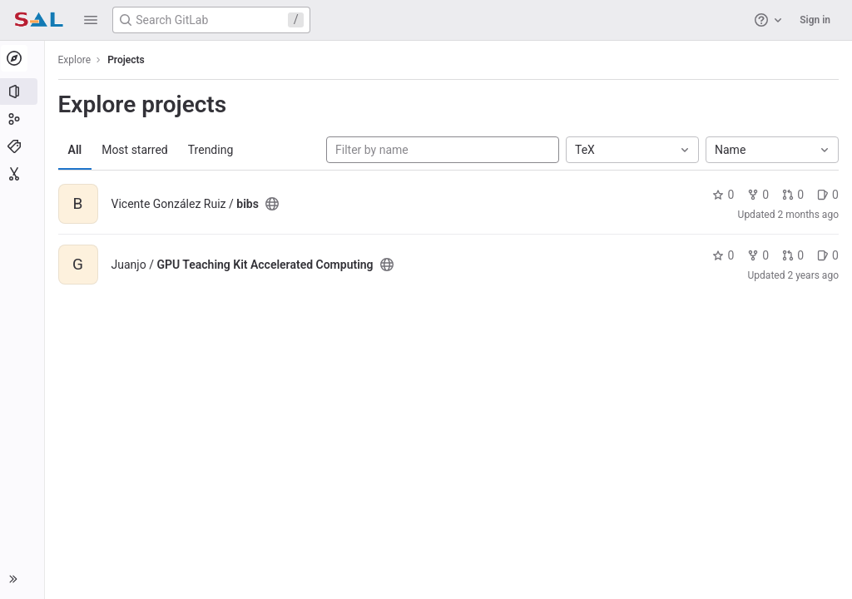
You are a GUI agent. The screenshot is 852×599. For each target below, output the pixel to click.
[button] (90, 20)
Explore (76, 60)
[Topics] (23, 146)
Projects (128, 60)
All (77, 149)
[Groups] (23, 119)
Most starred (137, 149)
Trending (212, 149)
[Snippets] (23, 174)
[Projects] (23, 91)
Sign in (815, 20)
